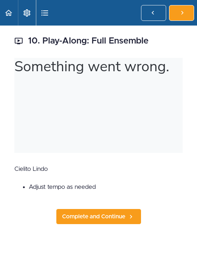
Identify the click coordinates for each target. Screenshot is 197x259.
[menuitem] (27, 13)
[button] (9, 13)
